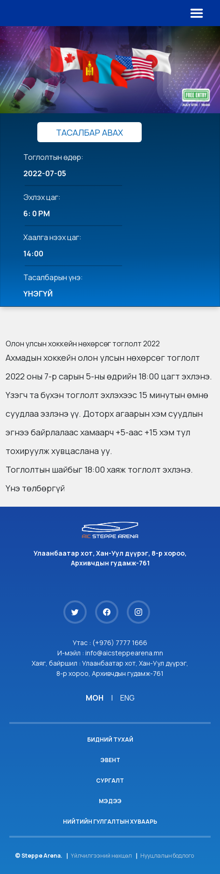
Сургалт (110, 781)
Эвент (110, 760)
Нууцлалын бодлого (167, 856)
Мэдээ (110, 801)
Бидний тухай (110, 739)
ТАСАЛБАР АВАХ (89, 132)
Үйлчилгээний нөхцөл (101, 856)
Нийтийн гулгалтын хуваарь (110, 822)
